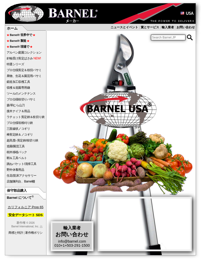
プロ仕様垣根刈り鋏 (20, 123)
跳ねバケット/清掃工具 (22, 164)
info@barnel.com (72, 241)
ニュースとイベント (124, 27)
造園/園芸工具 (16, 146)
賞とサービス (150, 27)
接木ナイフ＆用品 (18, 111)
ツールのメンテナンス (21, 93)
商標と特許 (15, 232)
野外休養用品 (15, 170)
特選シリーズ (15, 64)
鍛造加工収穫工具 (18, 82)
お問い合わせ (185, 27)
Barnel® (21, 35)
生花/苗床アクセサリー (22, 175)
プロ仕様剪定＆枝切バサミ (24, 70)
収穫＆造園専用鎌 (20, 87)
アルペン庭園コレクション (24, 52)
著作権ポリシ (33, 232)
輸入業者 (168, 27)
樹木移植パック (17, 152)
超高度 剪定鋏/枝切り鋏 (22, 140)
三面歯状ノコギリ (18, 128)
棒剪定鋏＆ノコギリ (20, 134)
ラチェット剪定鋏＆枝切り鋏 (25, 117)
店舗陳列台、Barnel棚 (21, 181)
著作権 (21, 223)
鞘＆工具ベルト (17, 158)
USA (187, 13)
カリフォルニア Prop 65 (25, 207)
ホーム (12, 28)
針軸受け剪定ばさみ (24, 58)
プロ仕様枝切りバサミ (21, 99)
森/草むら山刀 (16, 105)
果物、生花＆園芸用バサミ (24, 76)
